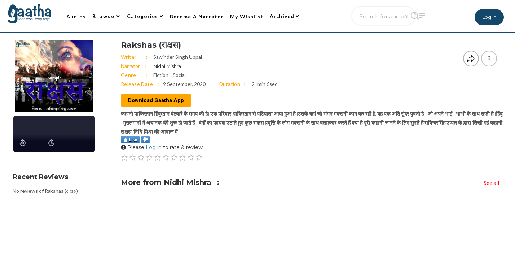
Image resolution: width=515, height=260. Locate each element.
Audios (76, 16)
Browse (106, 16)
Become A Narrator (197, 16)
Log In (489, 17)
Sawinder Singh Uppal (177, 57)
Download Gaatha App (156, 100)
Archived (285, 16)
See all (491, 182)
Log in (154, 147)
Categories (145, 16)
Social (179, 75)
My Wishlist (246, 16)
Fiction (160, 75)
